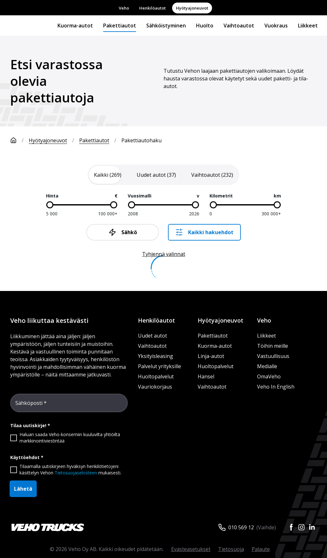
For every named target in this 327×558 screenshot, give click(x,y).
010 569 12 (241, 527)
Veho (124, 8)
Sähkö (123, 232)
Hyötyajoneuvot (192, 8)
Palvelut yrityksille (159, 366)
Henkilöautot (152, 8)
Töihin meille (272, 345)
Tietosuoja (231, 549)
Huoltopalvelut (156, 376)
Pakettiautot (119, 25)
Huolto (204, 25)
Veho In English (275, 386)
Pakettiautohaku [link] (141, 140)
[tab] (107, 175)
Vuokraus (276, 25)
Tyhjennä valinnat (163, 253)
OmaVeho (269, 376)
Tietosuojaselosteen (76, 473)
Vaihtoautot (239, 25)
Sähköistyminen (166, 25)
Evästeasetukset (190, 549)
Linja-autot (211, 356)
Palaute (261, 549)
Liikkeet (308, 25)
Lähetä (23, 488)
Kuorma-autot (75, 25)
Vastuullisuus (273, 356)
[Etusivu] (19, 140)
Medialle (267, 366)
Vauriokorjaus (155, 386)
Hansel (206, 376)
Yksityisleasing (155, 356)
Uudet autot (152, 335)
